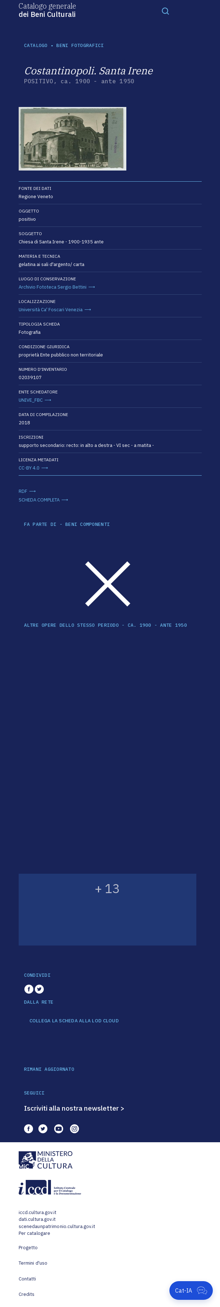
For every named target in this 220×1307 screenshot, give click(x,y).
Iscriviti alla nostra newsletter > (74, 1108)
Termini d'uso (33, 1263)
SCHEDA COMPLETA (39, 500)
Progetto (28, 1248)
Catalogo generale (47, 9)
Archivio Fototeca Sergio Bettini (52, 287)
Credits (27, 1294)
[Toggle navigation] (165, 10)
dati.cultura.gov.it (37, 1219)
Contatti (27, 1279)
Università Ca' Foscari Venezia (51, 310)
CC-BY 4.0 (29, 468)
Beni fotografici (80, 45)
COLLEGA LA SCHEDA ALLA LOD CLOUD (74, 1021)
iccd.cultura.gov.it (37, 1212)
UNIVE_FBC (31, 400)
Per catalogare (35, 1233)
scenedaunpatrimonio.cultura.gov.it (57, 1226)
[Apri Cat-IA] (191, 1290)
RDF (23, 491)
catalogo (36, 45)
